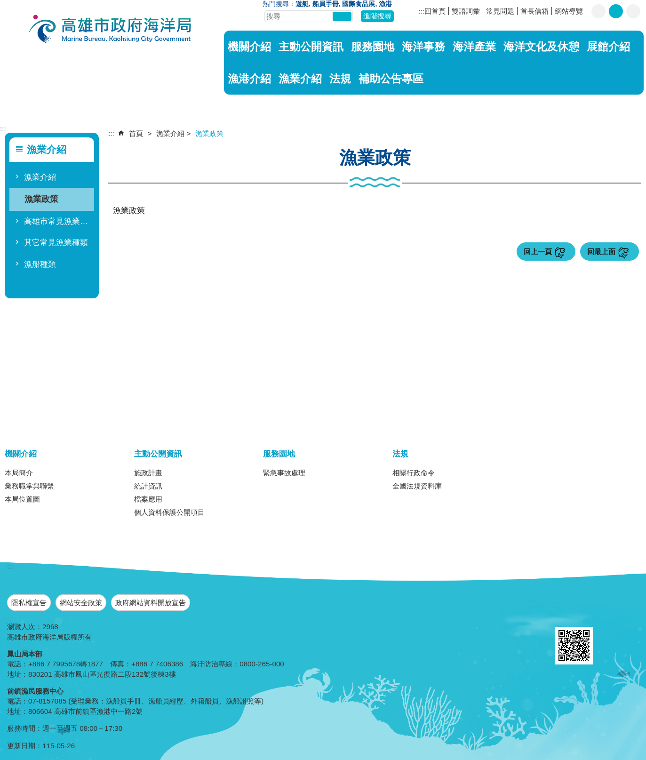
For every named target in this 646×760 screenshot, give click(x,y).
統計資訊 (148, 486)
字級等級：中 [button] (616, 11)
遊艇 (302, 4)
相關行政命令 (413, 473)
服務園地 (372, 46)
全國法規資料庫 (417, 486)
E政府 (565, 614)
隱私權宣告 (29, 603)
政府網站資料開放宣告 (150, 603)
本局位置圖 (22, 499)
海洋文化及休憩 (541, 46)
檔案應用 (148, 499)
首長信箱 (534, 11)
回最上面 (601, 252)
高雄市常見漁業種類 (57, 221)
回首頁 (435, 11)
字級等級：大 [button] (633, 11)
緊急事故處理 (284, 473)
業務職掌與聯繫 (29, 486)
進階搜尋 (377, 16)
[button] (342, 16)
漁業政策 (41, 199)
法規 (340, 78)
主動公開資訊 (311, 46)
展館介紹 (608, 46)
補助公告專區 (391, 78)
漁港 (385, 4)
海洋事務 (423, 46)
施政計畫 (148, 473)
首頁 (136, 133)
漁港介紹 (249, 78)
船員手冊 (325, 4)
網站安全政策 (81, 603)
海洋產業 (474, 46)
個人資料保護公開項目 (169, 512)
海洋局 (110, 29)
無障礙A (612, 615)
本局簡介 (19, 473)
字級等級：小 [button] (598, 11)
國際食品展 (358, 4)
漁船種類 (40, 264)
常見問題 (500, 11)
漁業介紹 (300, 78)
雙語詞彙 (466, 11)
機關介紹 (249, 46)
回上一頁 (538, 252)
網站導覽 (569, 11)
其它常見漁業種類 (56, 242)
